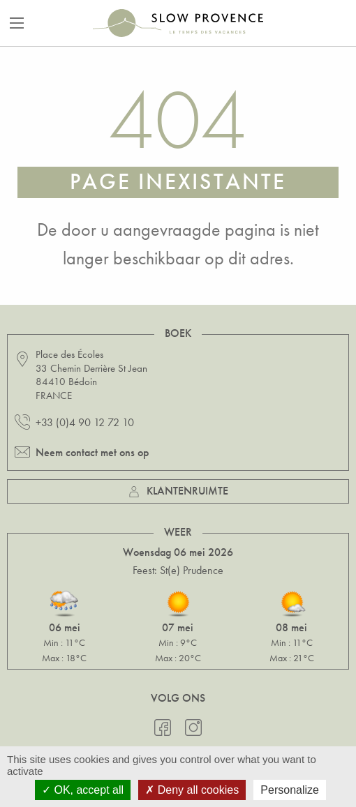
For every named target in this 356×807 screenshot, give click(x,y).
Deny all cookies (192, 790)
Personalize (289, 790)
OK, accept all (83, 790)
